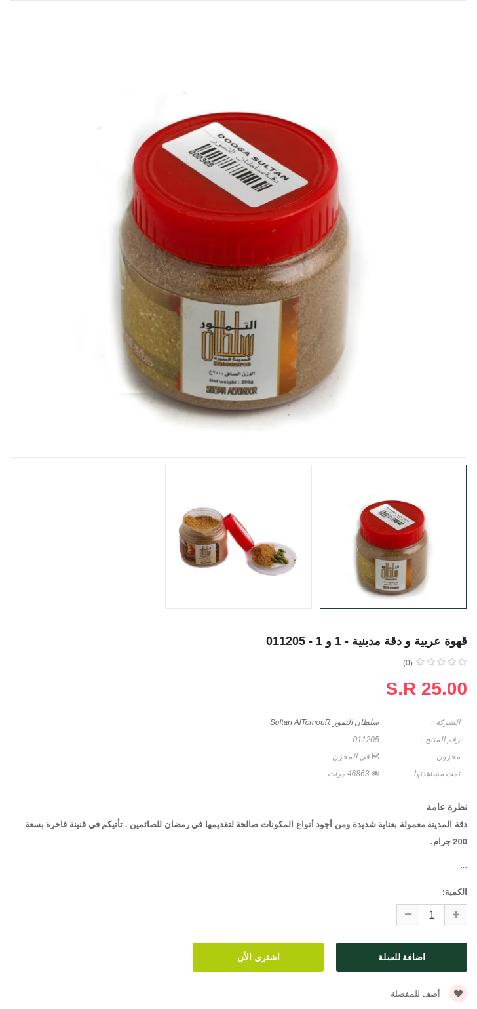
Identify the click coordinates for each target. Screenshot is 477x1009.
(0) (408, 662)
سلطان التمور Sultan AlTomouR (324, 722)
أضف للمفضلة (429, 994)
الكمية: (454, 892)
